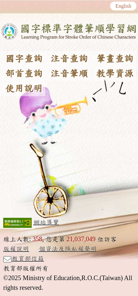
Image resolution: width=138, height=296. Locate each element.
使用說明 (24, 88)
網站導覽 (46, 222)
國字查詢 (24, 58)
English (123, 6)
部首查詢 (24, 73)
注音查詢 (69, 58)
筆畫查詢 (114, 58)
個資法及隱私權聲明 (68, 249)
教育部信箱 (23, 259)
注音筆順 (69, 73)
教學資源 (114, 73)
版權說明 (16, 249)
